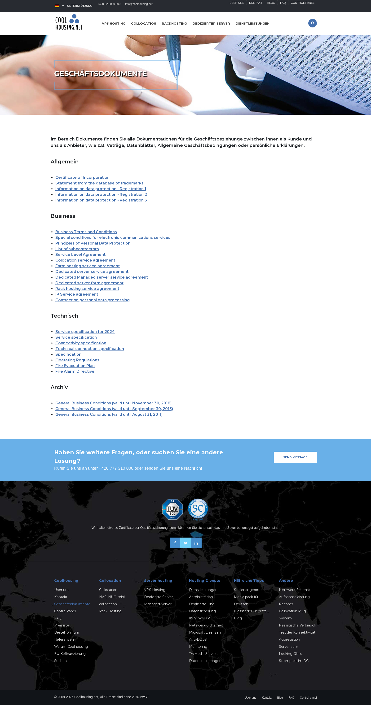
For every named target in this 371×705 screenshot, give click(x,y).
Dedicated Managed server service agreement (101, 277)
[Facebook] (175, 547)
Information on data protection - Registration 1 (100, 189)
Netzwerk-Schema (294, 590)
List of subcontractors (77, 249)
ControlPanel (65, 611)
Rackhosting (174, 23)
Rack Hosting (110, 611)
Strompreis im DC (294, 661)
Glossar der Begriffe (250, 611)
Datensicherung (202, 611)
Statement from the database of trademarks (99, 183)
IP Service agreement (76, 294)
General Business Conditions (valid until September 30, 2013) (114, 409)
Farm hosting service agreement (87, 266)
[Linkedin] (196, 547)
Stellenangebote (248, 590)
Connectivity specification (80, 343)
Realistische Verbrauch (297, 625)
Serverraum (288, 646)
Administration (201, 597)
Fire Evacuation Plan (75, 365)
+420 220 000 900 (108, 6)
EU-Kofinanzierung (70, 654)
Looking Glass (290, 654)
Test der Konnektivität (297, 632)
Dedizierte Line (201, 604)
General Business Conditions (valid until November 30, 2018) (113, 403)
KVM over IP (199, 618)
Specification (68, 354)
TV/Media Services (204, 654)
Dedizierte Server (158, 597)
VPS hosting (113, 23)
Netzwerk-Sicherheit (206, 625)
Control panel (302, 6)
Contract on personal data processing (92, 300)
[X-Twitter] (185, 547)
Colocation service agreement (85, 260)
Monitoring (198, 646)
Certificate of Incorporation (82, 177)
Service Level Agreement (80, 254)
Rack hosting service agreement (87, 288)
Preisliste (61, 625)
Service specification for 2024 (85, 331)
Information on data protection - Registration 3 (101, 200)
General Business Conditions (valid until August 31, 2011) (109, 414)
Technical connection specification (89, 348)
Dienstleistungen (252, 23)
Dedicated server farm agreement (89, 283)
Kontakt (255, 6)
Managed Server (158, 604)
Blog (271, 6)
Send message (295, 457)
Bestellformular (67, 632)
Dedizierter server (211, 23)
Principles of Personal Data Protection (92, 243)
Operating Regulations (77, 360)
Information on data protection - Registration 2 (101, 194)
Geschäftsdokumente (72, 604)
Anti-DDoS (198, 639)
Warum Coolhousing (71, 646)
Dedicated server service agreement (91, 271)
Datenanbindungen (205, 661)
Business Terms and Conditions (86, 232)
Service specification (76, 337)
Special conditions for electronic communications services (112, 237)
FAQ (283, 6)
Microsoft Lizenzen (205, 632)
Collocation (143, 23)
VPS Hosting (154, 590)
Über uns (237, 6)
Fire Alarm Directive (74, 371)
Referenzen (64, 639)
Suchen (60, 661)
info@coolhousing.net (139, 6)
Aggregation (289, 639)
